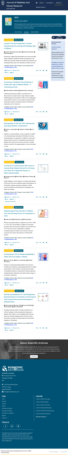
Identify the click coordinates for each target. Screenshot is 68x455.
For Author (49, 3)
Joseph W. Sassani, (24, 129)
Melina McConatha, (28, 52)
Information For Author (7, 408)
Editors (42, 3)
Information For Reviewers (8, 413)
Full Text (16, 70)
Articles (59, 3)
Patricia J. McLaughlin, (11, 129)
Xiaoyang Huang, (9, 176)
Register (4, 415)
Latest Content (34, 32)
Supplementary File (10, 201)
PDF (12, 72)
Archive (26, 32)
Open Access (19, 40)
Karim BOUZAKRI (17, 306)
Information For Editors (7, 410)
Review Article (9, 162)
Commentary (9, 40)
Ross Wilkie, (19, 176)
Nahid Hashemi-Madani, (11, 90)
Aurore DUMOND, (27, 305)
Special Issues (41, 7)
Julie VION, (18, 305)
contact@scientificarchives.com (11, 391)
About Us (4, 401)
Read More (34, 356)
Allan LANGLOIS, (9, 305)
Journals (4, 403)
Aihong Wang (26, 219)
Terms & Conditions (54, 451)
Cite (6, 72)
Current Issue (18, 32)
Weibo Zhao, (8, 219)
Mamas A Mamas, (28, 176)
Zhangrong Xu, (17, 219)
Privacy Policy (64, 451)
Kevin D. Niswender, (20, 260)
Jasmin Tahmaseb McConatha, (13, 52)
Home (3, 398)
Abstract (8, 70)
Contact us (4, 417)
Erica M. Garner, (9, 260)
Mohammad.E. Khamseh (26, 90)
